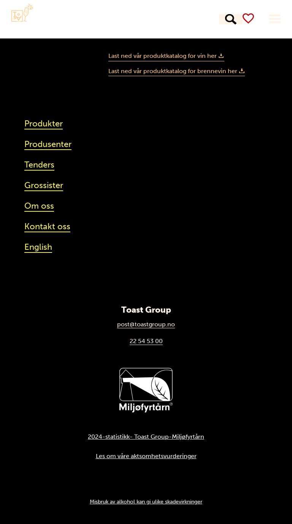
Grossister (43, 185)
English (38, 247)
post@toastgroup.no (146, 324)
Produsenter (129, 19)
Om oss (39, 206)
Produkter (79, 19)
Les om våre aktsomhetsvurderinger (146, 456)
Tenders (39, 165)
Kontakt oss (47, 226)
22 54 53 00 (146, 341)
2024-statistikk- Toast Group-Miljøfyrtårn (146, 436)
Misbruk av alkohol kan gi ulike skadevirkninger (146, 501)
